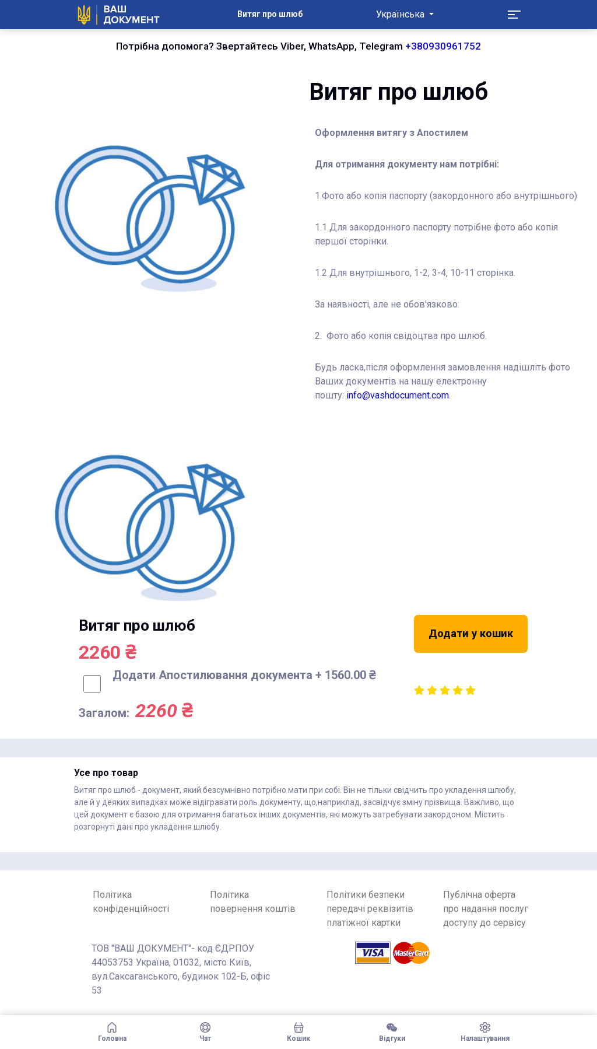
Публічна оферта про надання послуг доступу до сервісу (485, 908)
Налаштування (485, 1032)
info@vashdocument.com (397, 395)
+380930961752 (443, 46)
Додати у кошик (471, 633)
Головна (112, 1032)
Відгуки (391, 1032)
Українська (401, 14)
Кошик (298, 1032)
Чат (205, 1032)
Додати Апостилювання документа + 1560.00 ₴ (244, 675)
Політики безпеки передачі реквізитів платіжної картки (369, 908)
